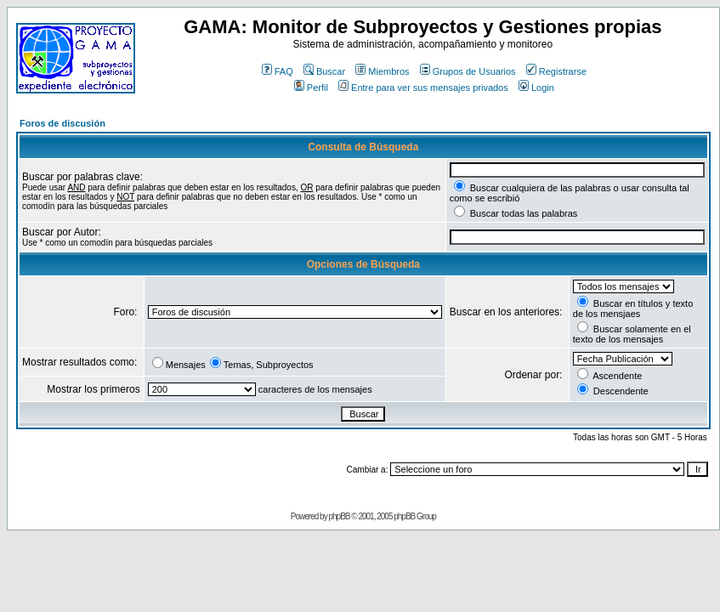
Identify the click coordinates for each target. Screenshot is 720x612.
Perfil (311, 87)
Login (536, 87)
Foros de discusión (62, 123)
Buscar (324, 71)
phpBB (338, 516)
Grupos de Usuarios (468, 71)
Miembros (382, 71)
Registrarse (556, 71)
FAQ (277, 71)
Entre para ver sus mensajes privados (423, 87)
